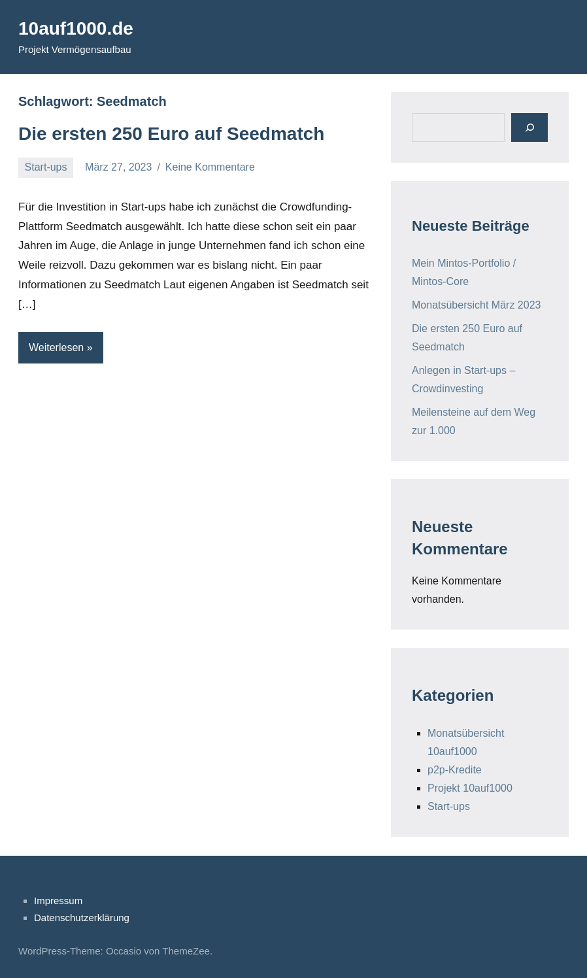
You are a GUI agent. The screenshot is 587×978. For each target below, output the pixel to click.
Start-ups (46, 167)
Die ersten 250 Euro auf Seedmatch (171, 134)
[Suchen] (529, 127)
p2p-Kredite (455, 769)
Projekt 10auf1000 (470, 788)
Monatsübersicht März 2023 (476, 305)
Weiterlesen (56, 347)
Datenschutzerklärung (81, 917)
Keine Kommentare (210, 167)
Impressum (58, 900)
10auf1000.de (75, 28)
